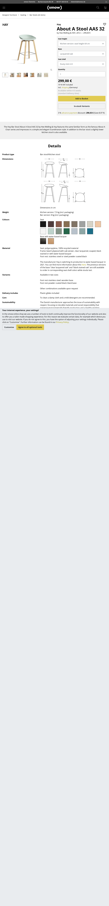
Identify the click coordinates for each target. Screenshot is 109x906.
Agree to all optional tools (30, 327)
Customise (9, 327)
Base (60, 49)
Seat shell (62, 59)
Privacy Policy (62, 322)
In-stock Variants (82, 106)
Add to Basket (81, 98)
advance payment (69, 113)
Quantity (61, 69)
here (84, 264)
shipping (65, 87)
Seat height (62, 39)
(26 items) (37, 15)
